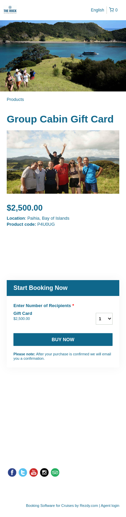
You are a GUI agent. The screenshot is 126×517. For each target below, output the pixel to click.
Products (15, 99)
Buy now (63, 339)
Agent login (110, 506)
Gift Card (43, 316)
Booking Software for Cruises (50, 506)
